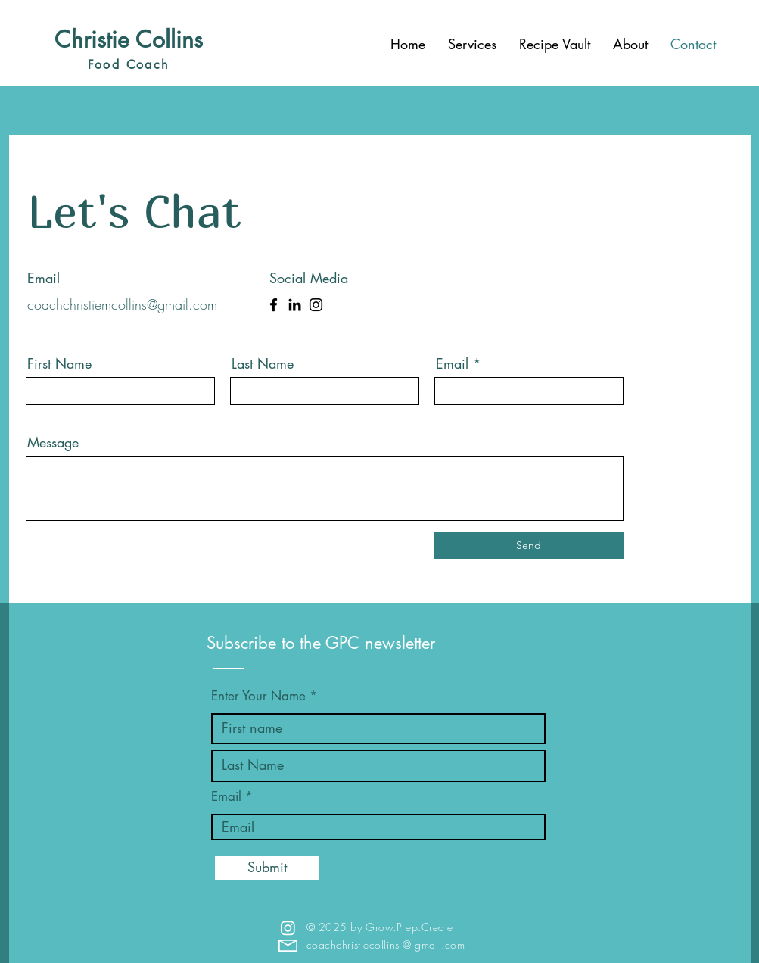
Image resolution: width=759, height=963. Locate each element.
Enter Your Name (260, 696)
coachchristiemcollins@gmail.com (122, 304)
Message (53, 442)
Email (452, 363)
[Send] (529, 545)
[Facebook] (273, 304)
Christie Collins (128, 39)
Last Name (263, 363)
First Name (59, 363)
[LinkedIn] (294, 304)
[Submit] (267, 868)
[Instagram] (316, 304)
